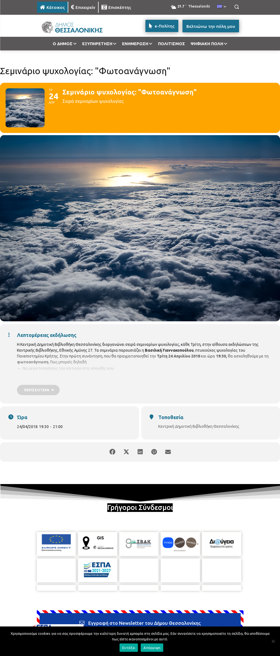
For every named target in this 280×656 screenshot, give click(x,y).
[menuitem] (221, 6)
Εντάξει (128, 648)
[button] (236, 6)
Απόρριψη (151, 648)
